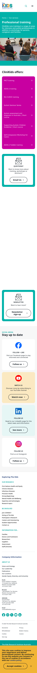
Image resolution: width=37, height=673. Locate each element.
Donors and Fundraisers (10, 537)
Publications (6, 571)
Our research (8, 482)
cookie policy (15, 660)
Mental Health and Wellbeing (11, 498)
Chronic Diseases (7, 489)
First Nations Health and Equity (12, 486)
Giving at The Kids (8, 515)
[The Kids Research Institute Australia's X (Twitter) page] (11, 615)
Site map (4, 637)
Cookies (4, 634)
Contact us (5, 525)
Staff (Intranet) (7, 547)
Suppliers (5, 542)
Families (4, 534)
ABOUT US (6, 562)
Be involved (7, 509)
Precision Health (7, 494)
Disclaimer (5, 628)
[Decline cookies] (31, 666)
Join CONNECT (6, 513)
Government (6, 544)
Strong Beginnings (8, 496)
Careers (21, 634)
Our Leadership (7, 569)
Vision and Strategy (8, 566)
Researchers (6, 539)
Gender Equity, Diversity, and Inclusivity (15, 576)
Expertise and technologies (11, 501)
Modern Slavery (23, 631)
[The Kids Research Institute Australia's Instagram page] (7, 615)
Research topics (7, 503)
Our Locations (6, 574)
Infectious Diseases (8, 491)
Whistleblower (6, 631)
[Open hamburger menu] (32, 6)
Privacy (21, 628)
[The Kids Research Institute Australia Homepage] (7, 6)
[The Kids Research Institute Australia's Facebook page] (3, 615)
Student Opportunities (9, 522)
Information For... (10, 530)
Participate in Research (9, 518)
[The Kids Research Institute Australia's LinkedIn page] (20, 615)
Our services (13, 18)
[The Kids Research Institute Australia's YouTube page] (15, 615)
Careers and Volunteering (10, 520)
